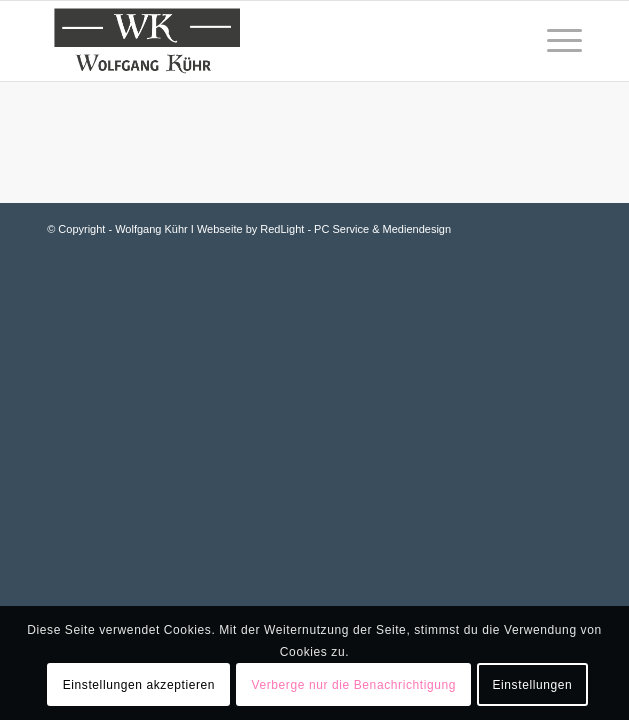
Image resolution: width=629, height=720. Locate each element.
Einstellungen (532, 685)
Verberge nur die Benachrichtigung (353, 685)
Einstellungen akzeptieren (139, 685)
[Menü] (554, 41)
